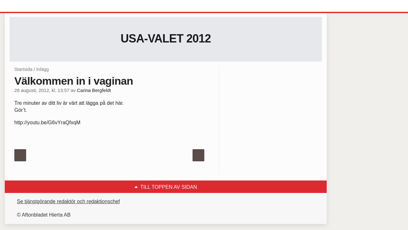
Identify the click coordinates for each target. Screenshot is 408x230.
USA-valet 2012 (165, 38)
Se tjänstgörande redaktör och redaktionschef (68, 201)
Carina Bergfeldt (94, 90)
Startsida (23, 69)
